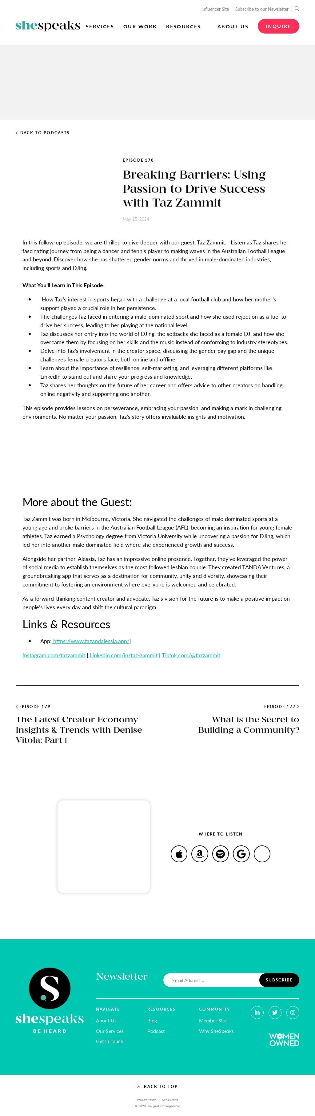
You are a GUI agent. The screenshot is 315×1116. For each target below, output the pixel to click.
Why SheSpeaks (216, 1030)
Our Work (140, 26)
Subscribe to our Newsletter (262, 9)
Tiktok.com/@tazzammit (191, 655)
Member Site (213, 1020)
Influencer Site (215, 9)
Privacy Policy (146, 1099)
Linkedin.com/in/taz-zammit (123, 655)
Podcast (156, 1030)
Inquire (278, 26)
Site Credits (170, 1099)
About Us (233, 26)
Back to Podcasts (43, 133)
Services (100, 26)
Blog (152, 1020)
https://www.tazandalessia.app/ (91, 641)
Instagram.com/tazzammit (53, 655)
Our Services (110, 1030)
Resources (183, 26)
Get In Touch (109, 1041)
